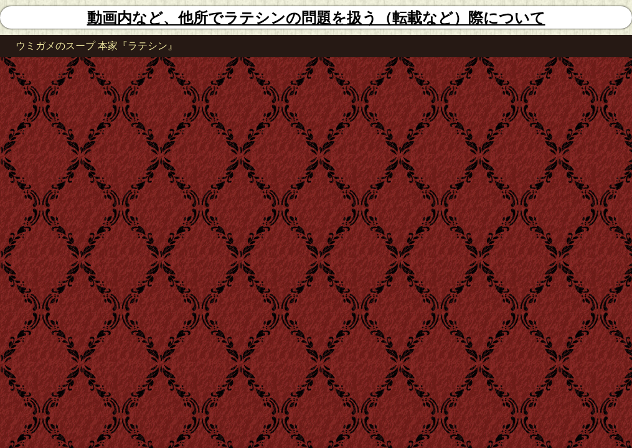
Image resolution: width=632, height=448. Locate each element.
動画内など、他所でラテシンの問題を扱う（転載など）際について (316, 18)
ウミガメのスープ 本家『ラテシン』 (96, 45)
